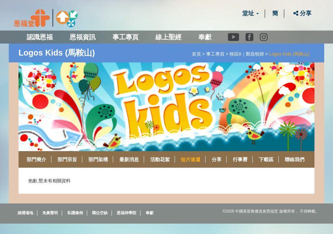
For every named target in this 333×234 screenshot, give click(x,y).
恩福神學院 (126, 213)
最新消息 (129, 159)
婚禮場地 (25, 213)
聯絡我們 (294, 159)
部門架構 (98, 159)
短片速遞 (190, 159)
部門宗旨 (67, 159)
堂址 (250, 13)
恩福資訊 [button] (83, 37)
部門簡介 (36, 159)
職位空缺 (100, 213)
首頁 (196, 54)
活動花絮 (160, 159)
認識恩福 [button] (40, 37)
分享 (302, 13)
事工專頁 (215, 54)
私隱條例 (75, 213)
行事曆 (240, 159)
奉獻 (204, 37)
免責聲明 (50, 213)
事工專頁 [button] (126, 37)
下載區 (266, 159)
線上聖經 (168, 37)
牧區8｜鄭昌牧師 (247, 54)
